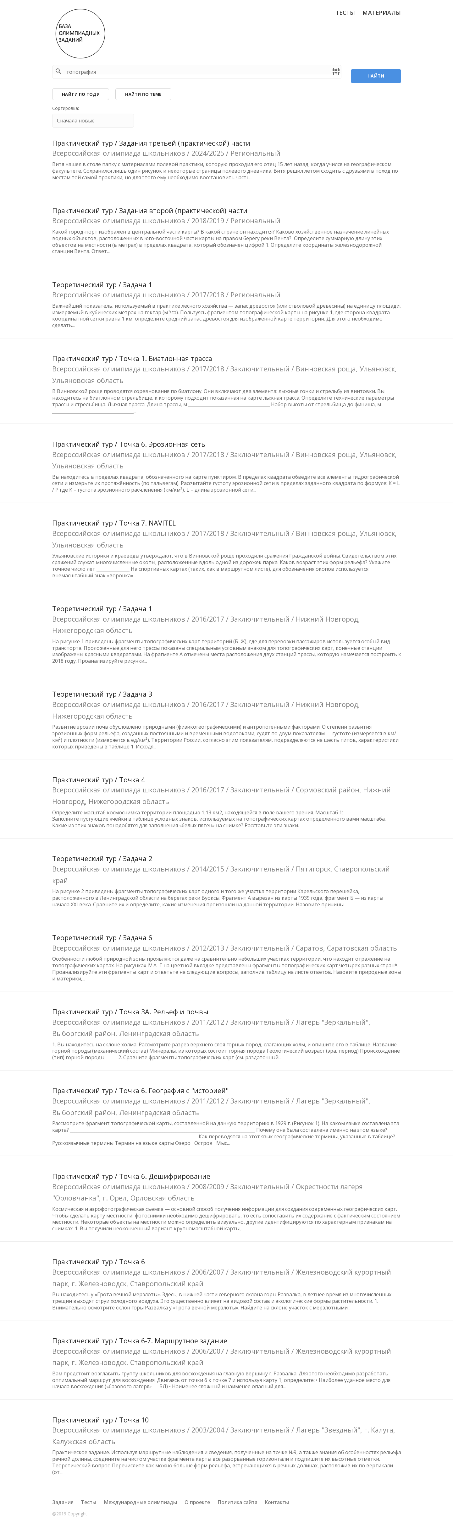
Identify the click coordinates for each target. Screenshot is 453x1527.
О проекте (197, 1502)
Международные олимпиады (140, 1502)
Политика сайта (237, 1502)
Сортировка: (65, 111)
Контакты (277, 1502)
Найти (375, 72)
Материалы (381, 12)
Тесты (345, 12)
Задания (63, 1502)
